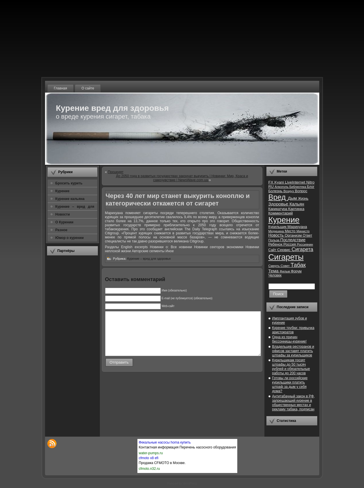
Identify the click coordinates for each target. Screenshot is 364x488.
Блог (310, 187)
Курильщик (278, 227)
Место (290, 231)
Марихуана (297, 227)
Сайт (272, 250)
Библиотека (298, 186)
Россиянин (305, 244)
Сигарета (302, 249)
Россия (290, 244)
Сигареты (286, 257)
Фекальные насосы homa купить (165, 442)
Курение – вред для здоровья (149, 258)
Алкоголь (282, 186)
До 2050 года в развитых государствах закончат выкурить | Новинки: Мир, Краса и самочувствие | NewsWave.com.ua (182, 178)
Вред (278, 197)
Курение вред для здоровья (112, 108)
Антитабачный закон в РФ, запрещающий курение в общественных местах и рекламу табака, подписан (293, 402)
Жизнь (303, 199)
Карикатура (278, 209)
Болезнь (275, 191)
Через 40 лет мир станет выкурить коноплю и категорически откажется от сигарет (178, 199)
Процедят (116, 172)
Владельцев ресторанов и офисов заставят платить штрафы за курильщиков (293, 351)
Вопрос (301, 191)
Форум (296, 271)
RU (271, 186)
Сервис (284, 250)
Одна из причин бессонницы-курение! (289, 339)
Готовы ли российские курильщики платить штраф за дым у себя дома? (290, 384)
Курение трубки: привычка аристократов (293, 330)
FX (271, 182)
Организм (294, 235)
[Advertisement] (72, 346)
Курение (284, 219)
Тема (274, 270)
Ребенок (275, 244)
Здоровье (279, 203)
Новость (276, 235)
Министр (302, 231)
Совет (286, 266)
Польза (274, 240)
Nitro (310, 182)
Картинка (296, 209)
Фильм (285, 271)
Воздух (289, 191)
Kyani (279, 182)
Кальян (297, 203)
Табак (298, 265)
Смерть (274, 266)
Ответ (307, 235)
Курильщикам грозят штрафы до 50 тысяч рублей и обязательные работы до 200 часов (291, 366)
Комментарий (280, 213)
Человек (275, 275)
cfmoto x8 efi (148, 458)
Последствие (292, 240)
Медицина (276, 231)
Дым (293, 198)
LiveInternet (295, 182)
